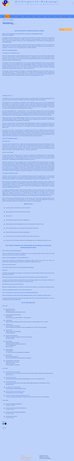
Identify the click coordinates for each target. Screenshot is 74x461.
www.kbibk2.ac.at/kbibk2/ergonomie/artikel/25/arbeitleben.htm (18, 395)
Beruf (8, 19)
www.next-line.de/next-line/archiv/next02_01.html (15, 391)
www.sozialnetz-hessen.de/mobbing (13, 371)
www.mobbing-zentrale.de (11, 377)
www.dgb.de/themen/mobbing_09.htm (13, 387)
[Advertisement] (37, 85)
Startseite (4, 19)
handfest (41, 33)
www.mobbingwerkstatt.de (11, 381)
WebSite (11, 35)
